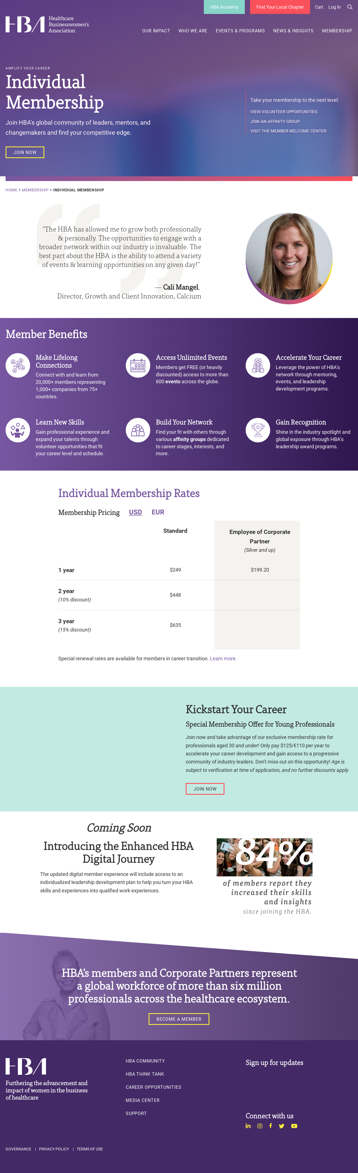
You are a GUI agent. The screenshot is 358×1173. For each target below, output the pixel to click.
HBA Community (145, 1061)
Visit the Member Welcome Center (288, 131)
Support (136, 1113)
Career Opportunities (154, 1087)
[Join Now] (205, 789)
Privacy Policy (54, 1149)
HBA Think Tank (145, 1074)
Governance (18, 1149)
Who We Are (192, 30)
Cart (319, 7)
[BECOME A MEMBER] (179, 1019)
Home (12, 189)
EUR (158, 512)
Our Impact (156, 30)
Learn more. (224, 658)
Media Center (143, 1100)
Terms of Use (90, 1149)
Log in (334, 7)
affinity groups (189, 439)
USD (135, 512)
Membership (337, 30)
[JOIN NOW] (25, 152)
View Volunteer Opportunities (283, 111)
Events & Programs (240, 30)
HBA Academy (224, 7)
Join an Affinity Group (275, 121)
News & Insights (293, 30)
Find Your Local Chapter (280, 7)
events (172, 381)
